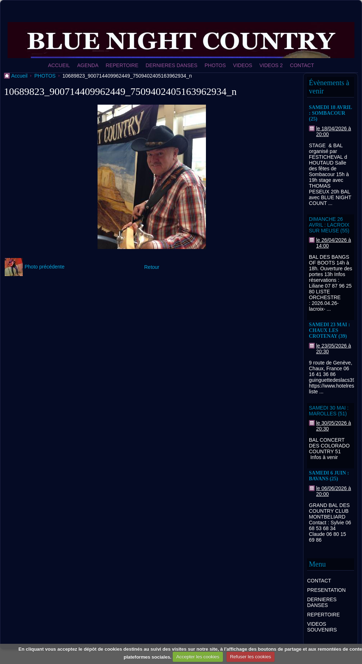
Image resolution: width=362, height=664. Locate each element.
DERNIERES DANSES (171, 65)
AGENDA (87, 65)
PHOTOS (215, 65)
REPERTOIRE (122, 65)
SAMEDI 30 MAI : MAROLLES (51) (329, 410)
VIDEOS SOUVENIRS (322, 627)
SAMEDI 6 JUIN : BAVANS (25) (329, 475)
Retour (151, 267)
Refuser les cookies (250, 656)
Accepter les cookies (197, 656)
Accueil (19, 76)
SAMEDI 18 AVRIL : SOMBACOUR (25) (330, 113)
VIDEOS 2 (271, 65)
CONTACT (302, 65)
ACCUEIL (59, 65)
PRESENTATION (326, 590)
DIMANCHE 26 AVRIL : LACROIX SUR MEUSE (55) (329, 224)
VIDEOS (242, 65)
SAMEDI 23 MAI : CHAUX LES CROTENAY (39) (329, 330)
